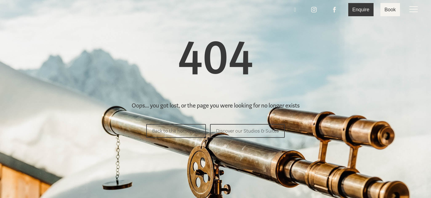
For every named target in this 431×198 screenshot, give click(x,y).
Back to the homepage (176, 131)
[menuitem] (39, 9)
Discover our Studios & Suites (247, 131)
